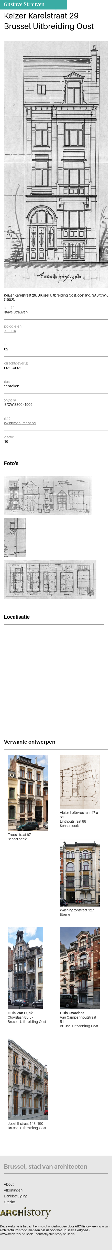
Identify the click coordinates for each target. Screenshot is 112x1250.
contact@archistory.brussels (55, 1234)
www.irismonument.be (18, 423)
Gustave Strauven (14, 312)
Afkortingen (13, 1190)
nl (63, 9)
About (9, 1184)
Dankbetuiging (16, 1196)
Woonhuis (8, 330)
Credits (9, 1202)
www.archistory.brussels (16, 1234)
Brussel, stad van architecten (45, 1166)
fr (56, 9)
